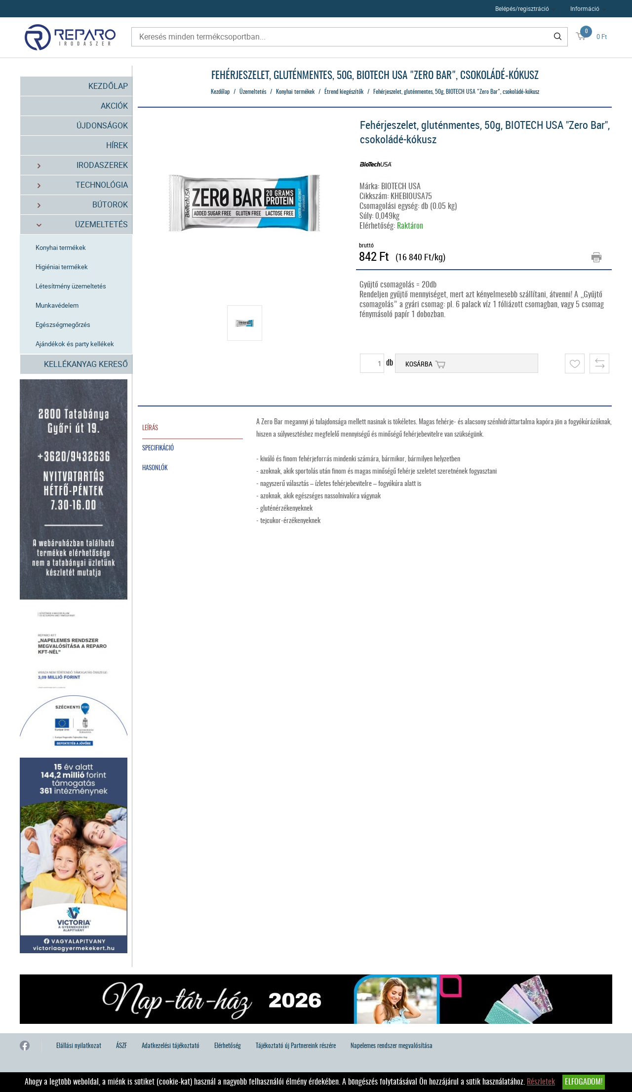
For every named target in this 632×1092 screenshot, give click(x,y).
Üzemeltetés (77, 224)
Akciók (114, 105)
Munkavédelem (57, 305)
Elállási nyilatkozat (78, 1046)
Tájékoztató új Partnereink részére (296, 1046)
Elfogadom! (583, 1082)
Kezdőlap (108, 86)
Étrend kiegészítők (343, 92)
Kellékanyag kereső (86, 364)
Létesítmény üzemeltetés (71, 286)
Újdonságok (102, 125)
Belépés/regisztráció (522, 8)
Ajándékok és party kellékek (75, 343)
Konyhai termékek (61, 247)
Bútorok (77, 204)
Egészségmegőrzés (63, 324)
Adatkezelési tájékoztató (170, 1046)
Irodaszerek (77, 165)
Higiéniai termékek (62, 266)
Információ (584, 8)
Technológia (77, 185)
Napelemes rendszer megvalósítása (392, 1046)
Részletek (541, 1082)
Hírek (117, 145)
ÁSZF (121, 1046)
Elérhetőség (227, 1046)
